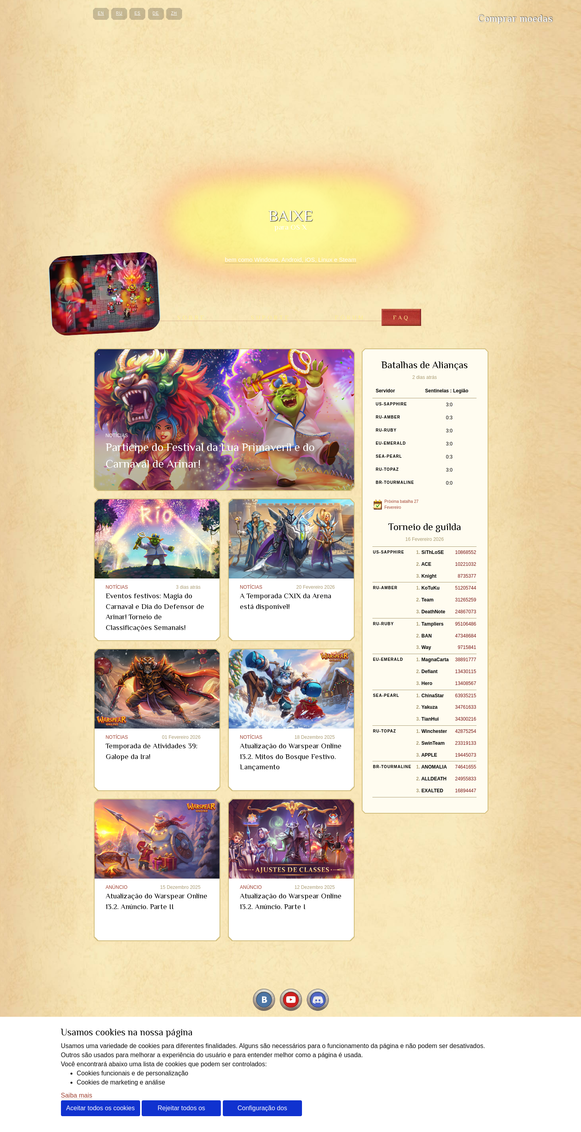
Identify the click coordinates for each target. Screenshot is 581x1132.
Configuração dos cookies (262, 1110)
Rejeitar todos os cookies (181, 1110)
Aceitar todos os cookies (100, 1108)
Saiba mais (76, 1095)
